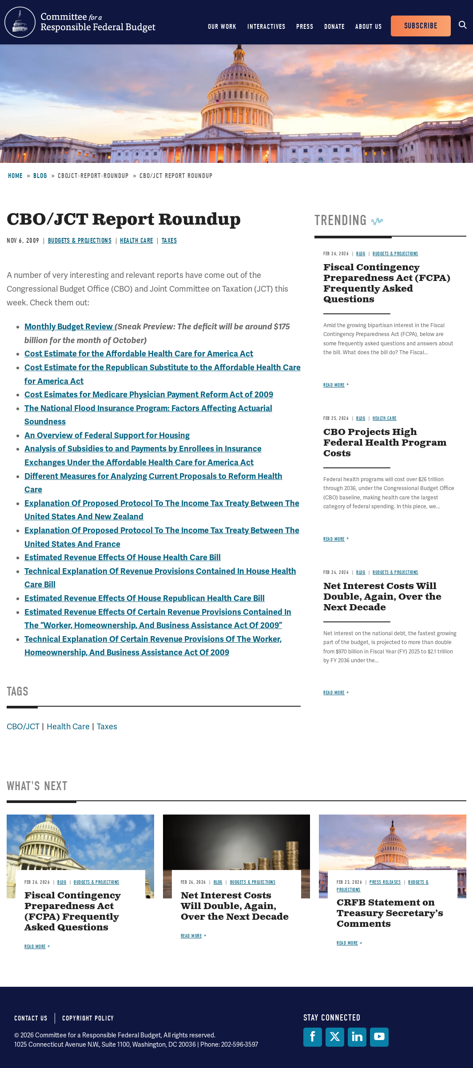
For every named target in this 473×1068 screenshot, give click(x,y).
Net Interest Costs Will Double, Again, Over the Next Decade (382, 597)
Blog (40, 176)
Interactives (266, 27)
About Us (368, 27)
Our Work (222, 27)
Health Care (136, 241)
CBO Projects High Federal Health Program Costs (385, 443)
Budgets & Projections (80, 241)
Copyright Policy (88, 1018)
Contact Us (31, 1018)
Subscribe (420, 26)
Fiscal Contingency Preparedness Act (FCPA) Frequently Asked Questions (386, 284)
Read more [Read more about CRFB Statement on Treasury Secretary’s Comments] (347, 943)
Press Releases (385, 882)
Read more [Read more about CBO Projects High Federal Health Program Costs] (334, 539)
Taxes (169, 241)
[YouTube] (379, 1037)
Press (305, 27)
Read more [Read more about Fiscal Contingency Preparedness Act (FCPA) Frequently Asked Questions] (334, 385)
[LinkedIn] (357, 1037)
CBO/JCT (23, 727)
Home (15, 176)
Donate (334, 27)
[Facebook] (312, 1037)
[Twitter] (335, 1037)
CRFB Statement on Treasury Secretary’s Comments (390, 913)
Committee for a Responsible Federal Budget (79, 22)
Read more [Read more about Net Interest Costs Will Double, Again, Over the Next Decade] (334, 693)
